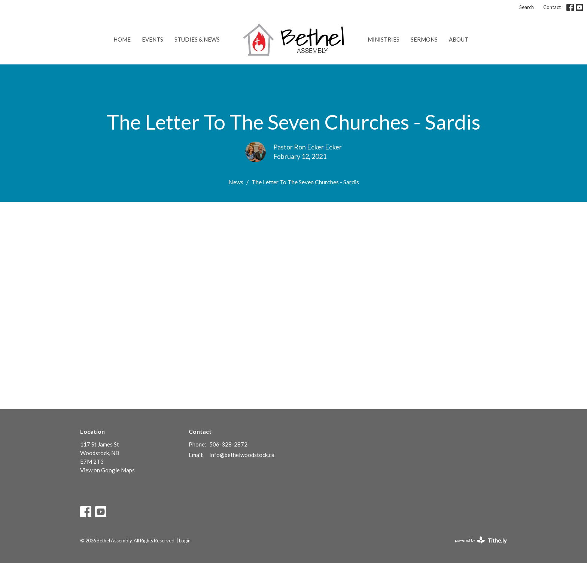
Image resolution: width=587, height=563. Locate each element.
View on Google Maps (107, 470)
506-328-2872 (228, 444)
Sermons (424, 39)
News (235, 181)
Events (152, 39)
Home (122, 39)
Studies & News (197, 39)
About (458, 39)
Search (526, 7)
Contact (552, 7)
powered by (481, 540)
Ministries (383, 39)
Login (185, 541)
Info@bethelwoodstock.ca (241, 454)
